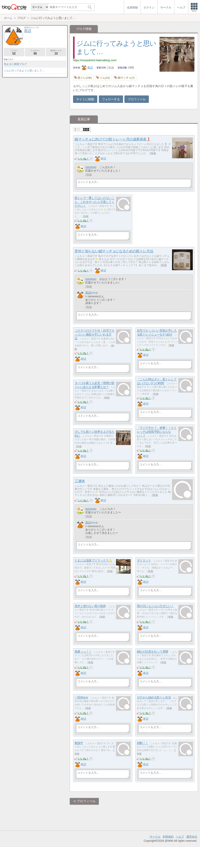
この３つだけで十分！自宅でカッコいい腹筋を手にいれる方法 (94, 334)
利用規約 (168, 836)
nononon (90, 167)
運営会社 (191, 836)
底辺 (87, 67)
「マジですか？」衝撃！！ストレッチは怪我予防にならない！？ (157, 431)
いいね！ (83, 158)
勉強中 (79, 743)
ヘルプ (180, 836)
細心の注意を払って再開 (152, 651)
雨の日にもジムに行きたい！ (155, 606)
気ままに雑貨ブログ (15, 64)
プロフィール (137, 99)
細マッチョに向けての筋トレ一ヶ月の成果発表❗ (113, 139)
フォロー (14, 52)
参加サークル (56, 52)
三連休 (80, 481)
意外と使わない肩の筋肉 (90, 606)
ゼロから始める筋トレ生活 (154, 697)
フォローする (111, 99)
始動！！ (142, 743)
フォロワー (35, 52)
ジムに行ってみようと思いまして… (24, 70)
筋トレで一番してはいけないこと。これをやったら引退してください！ (94, 201)
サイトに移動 (85, 99)
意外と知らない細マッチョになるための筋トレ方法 (114, 251)
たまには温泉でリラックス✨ (93, 560)
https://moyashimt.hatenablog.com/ (95, 60)
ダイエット (144, 560)
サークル (155, 836)
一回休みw (81, 697)
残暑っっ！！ (83, 651)
